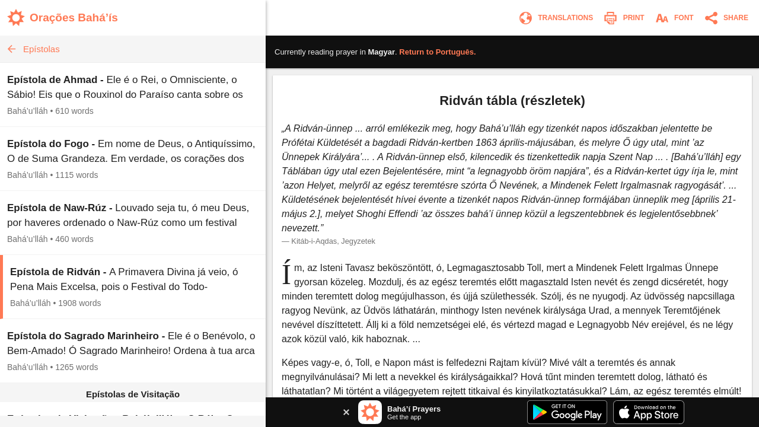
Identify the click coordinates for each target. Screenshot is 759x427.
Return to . (437, 51)
